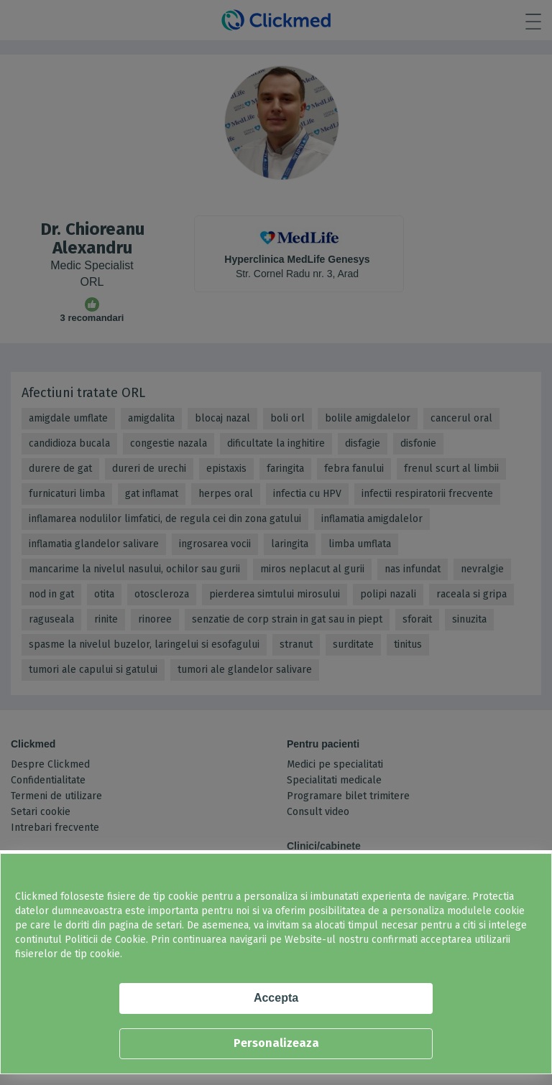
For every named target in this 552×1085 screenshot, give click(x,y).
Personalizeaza (276, 1043)
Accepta (276, 998)
